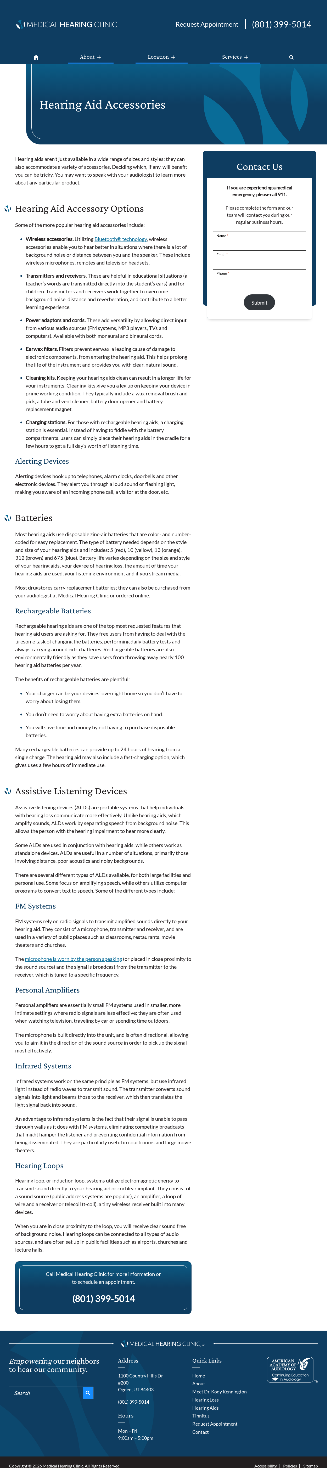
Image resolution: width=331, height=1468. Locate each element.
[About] (86, 56)
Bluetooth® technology (120, 239)
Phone (222, 273)
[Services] (239, 56)
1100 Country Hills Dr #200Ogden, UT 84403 (140, 1382)
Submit (259, 302)
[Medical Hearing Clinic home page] (66, 23)
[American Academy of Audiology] (292, 1370)
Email (222, 254)
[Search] (294, 56)
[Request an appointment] (207, 24)
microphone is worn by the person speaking (73, 959)
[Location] (161, 56)
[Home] (33, 56)
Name (222, 235)
